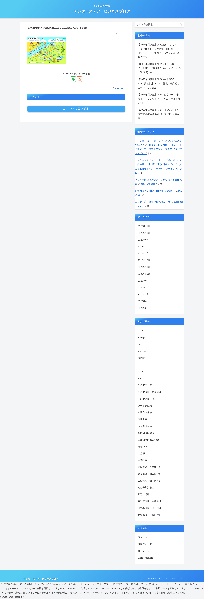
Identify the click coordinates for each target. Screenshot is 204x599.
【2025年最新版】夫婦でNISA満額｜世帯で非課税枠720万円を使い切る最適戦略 (158, 114)
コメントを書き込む (76, 108)
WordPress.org (145, 558)
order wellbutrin (149, 184)
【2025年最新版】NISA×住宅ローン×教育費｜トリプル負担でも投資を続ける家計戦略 (159, 98)
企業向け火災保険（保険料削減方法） (155, 190)
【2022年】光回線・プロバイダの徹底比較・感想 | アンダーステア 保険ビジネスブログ (158, 149)
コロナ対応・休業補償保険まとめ (152, 201)
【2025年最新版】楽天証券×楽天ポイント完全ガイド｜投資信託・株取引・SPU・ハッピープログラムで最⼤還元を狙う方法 (159, 50)
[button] (181, 24)
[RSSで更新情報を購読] (79, 79)
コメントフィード (147, 551)
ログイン (142, 537)
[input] (159, 24)
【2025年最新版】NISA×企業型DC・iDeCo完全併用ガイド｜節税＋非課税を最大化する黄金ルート (158, 83)
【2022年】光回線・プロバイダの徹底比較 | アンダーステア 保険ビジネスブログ (158, 168)
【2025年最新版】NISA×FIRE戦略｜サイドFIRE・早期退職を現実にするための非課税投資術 (159, 68)
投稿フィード (145, 544)
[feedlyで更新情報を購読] (73, 79)
